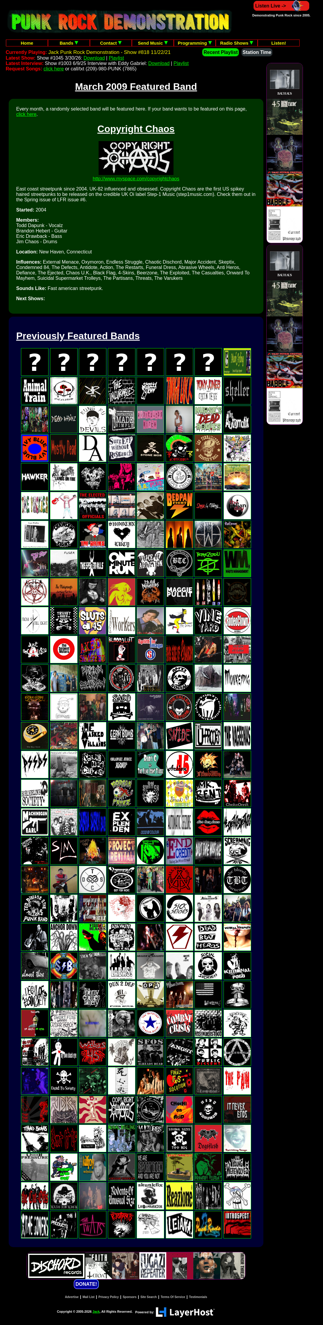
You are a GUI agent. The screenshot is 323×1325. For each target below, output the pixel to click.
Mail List (88, 1297)
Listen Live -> (281, 6)
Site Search (149, 1297)
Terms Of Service (173, 1297)
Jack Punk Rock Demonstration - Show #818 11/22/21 (109, 52)
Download (94, 58)
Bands (69, 43)
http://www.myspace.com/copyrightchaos (136, 178)
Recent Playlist (220, 52)
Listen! (278, 43)
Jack (96, 1311)
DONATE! (86, 1284)
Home (27, 43)
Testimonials (198, 1297)
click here (53, 68)
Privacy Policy (109, 1297)
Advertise (72, 1297)
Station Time (257, 52)
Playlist (116, 58)
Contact (111, 43)
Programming (195, 43)
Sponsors (129, 1297)
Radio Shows (236, 43)
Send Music (153, 43)
